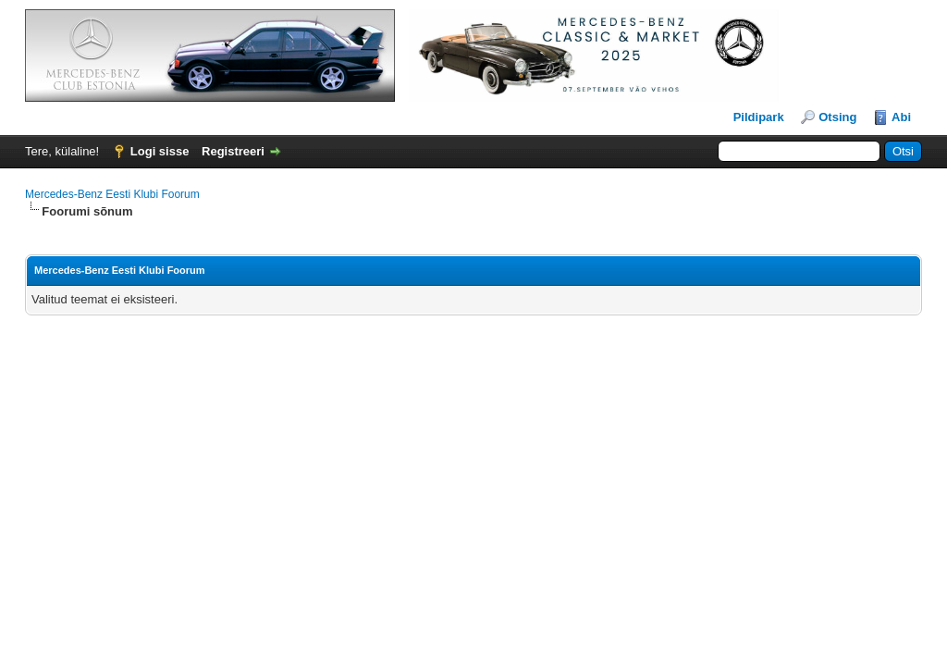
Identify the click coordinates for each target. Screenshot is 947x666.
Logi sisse (160, 151)
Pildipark (758, 117)
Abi (901, 117)
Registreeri (233, 151)
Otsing (837, 117)
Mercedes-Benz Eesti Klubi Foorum (112, 194)
